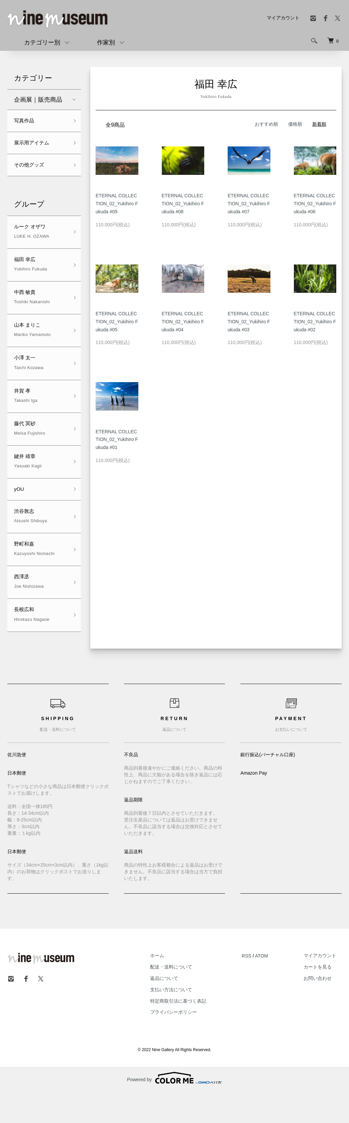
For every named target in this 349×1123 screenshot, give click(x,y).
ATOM (272, 985)
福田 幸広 (30, 272)
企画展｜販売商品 (38, 99)
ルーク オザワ (33, 238)
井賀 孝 (25, 411)
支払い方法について (187, 1018)
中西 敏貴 (32, 307)
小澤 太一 (28, 376)
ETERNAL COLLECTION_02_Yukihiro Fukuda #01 (117, 439)
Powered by (174, 1107)
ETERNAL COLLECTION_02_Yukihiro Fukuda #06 (315, 203)
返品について (180, 1007)
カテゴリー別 (42, 42)
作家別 (106, 42)
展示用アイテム (35, 145)
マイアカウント (283, 17)
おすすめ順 (266, 124)
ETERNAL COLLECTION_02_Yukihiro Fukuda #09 (117, 203)
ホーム (173, 985)
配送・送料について (187, 996)
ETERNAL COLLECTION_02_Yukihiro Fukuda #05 (117, 321)
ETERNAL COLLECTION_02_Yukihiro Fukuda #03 (249, 321)
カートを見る (323, 996)
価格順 (295, 124)
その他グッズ (32, 169)
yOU (20, 510)
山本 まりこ (32, 342)
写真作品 (26, 121)
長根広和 (31, 643)
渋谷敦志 (30, 539)
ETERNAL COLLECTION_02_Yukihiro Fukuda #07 (249, 203)
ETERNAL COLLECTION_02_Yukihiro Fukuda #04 (183, 321)
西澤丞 (29, 608)
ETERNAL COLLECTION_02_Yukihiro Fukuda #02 (315, 321)
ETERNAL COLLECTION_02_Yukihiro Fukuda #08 (183, 203)
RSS (257, 985)
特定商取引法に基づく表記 (194, 1030)
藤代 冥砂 (29, 446)
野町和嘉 (34, 573)
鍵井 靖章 (28, 480)
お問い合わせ (323, 1007)
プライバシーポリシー (189, 1041)
